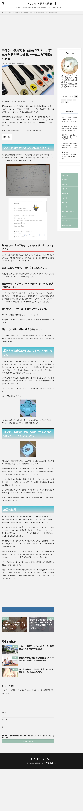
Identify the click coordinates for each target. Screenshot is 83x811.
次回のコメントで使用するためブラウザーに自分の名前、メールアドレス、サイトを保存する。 (28, 736)
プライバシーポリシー (29, 7)
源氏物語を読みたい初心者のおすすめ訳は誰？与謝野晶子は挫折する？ (69, 128)
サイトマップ (61, 7)
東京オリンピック (68, 211)
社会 (64, 216)
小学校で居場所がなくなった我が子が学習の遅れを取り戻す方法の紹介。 (36, 647)
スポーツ (65, 179)
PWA (67, 102)
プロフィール (51, 7)
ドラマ (65, 189)
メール (4, 719)
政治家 (65, 202)
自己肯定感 (66, 221)
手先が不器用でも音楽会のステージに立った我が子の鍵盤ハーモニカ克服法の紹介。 (36, 12)
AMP (63, 102)
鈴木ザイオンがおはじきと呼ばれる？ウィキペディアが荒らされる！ (69, 137)
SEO (74, 100)
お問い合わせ (41, 7)
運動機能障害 (20, 63)
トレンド (65, 184)
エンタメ (65, 175)
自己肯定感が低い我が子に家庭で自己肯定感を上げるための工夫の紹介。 (36, 670)
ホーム (18, 7)
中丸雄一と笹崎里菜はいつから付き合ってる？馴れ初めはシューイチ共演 (69, 145)
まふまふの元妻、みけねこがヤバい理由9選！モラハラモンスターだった (69, 119)
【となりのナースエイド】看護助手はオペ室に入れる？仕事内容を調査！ (69, 155)
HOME (5, 12)
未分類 (65, 207)
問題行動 (65, 193)
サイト (4, 727)
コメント (5, 693)
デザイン (63, 100)
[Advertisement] (41, 30)
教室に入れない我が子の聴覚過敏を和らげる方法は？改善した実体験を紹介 (36, 659)
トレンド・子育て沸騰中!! (41, 3)
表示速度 (69, 100)
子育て (10, 12)
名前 (4, 712)
